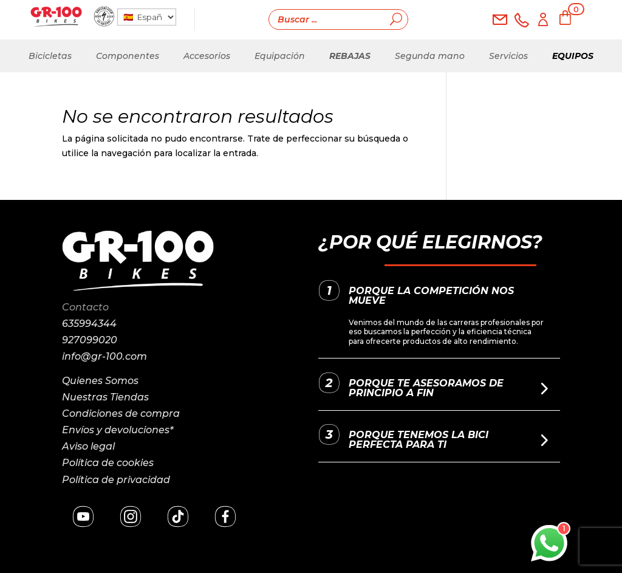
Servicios (508, 55)
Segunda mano (430, 55)
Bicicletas (50, 55)
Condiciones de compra (121, 413)
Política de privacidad (116, 480)
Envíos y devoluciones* (117, 430)
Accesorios (206, 55)
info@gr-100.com (104, 356)
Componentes (127, 55)
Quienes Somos (100, 380)
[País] (146, 17)
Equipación (280, 55)
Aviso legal (88, 446)
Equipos (572, 55)
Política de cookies (108, 462)
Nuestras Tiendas (105, 397)
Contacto (85, 307)
